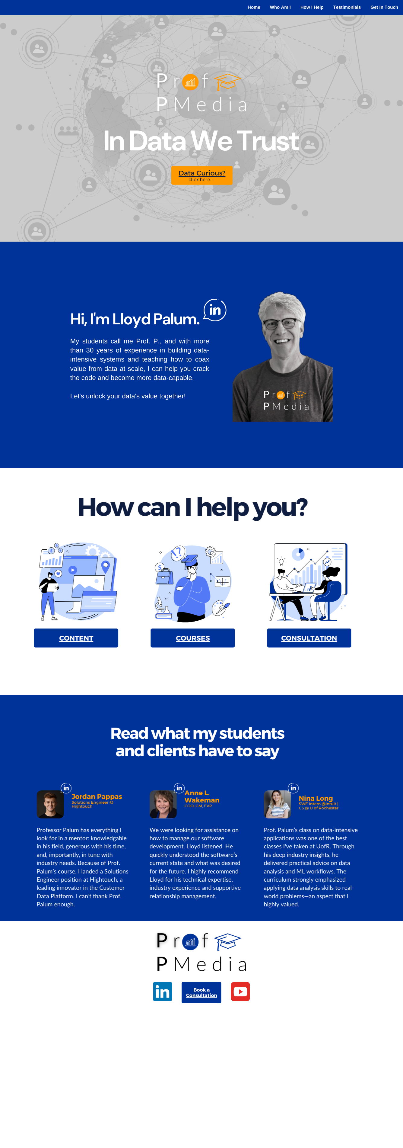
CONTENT (69, 638)
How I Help (312, 7)
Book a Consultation (201, 992)
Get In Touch (384, 7)
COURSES (185, 638)
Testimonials (347, 7)
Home (254, 7)
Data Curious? (202, 173)
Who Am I (280, 7)
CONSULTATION (301, 638)
